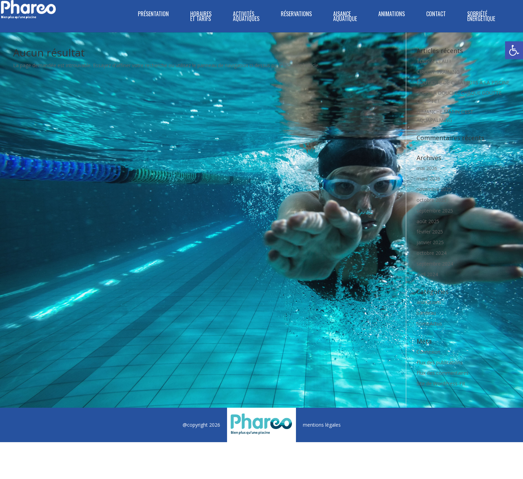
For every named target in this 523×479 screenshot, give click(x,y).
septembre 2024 (435, 263)
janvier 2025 (430, 242)
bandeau (426, 313)
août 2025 (428, 221)
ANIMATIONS (391, 14)
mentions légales (322, 424)
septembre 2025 (435, 210)
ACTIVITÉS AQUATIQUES (246, 17)
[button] (514, 50)
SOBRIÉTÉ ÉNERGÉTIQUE (481, 17)
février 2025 (430, 231)
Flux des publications (440, 362)
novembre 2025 (434, 189)
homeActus (429, 323)
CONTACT (436, 14)
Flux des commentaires (443, 372)
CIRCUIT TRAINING (438, 72)
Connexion (428, 351)
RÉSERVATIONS (296, 14)
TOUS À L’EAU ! (434, 61)
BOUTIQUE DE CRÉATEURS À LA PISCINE (463, 82)
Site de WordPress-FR (441, 383)
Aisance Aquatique (345, 17)
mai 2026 (427, 168)
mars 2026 (428, 178)
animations (429, 302)
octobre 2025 (432, 200)
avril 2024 (427, 274)
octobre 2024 (432, 253)
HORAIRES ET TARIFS (201, 17)
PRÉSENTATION (153, 14)
